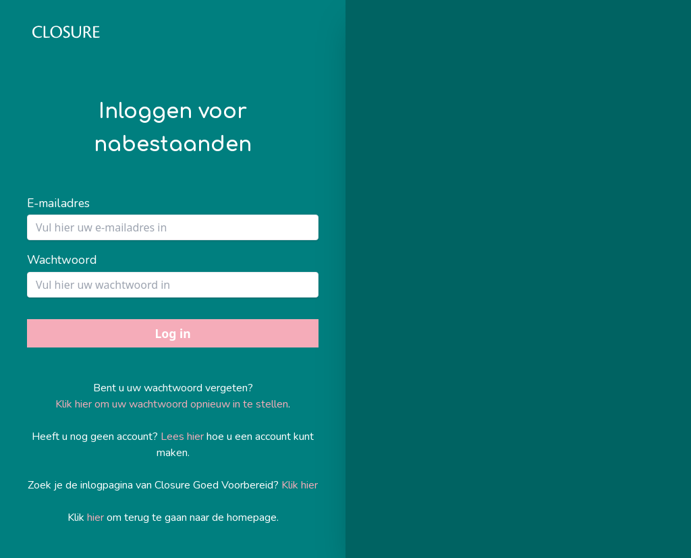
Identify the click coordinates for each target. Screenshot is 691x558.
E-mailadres (58, 203)
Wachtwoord (61, 260)
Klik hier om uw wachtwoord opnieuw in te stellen (171, 404)
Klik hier (299, 485)
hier (95, 517)
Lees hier (182, 436)
